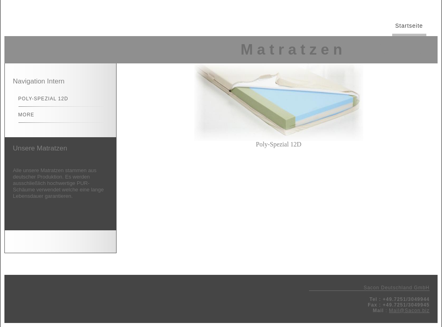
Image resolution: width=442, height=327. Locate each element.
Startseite (409, 25)
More (22, 115)
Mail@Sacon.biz (409, 310)
